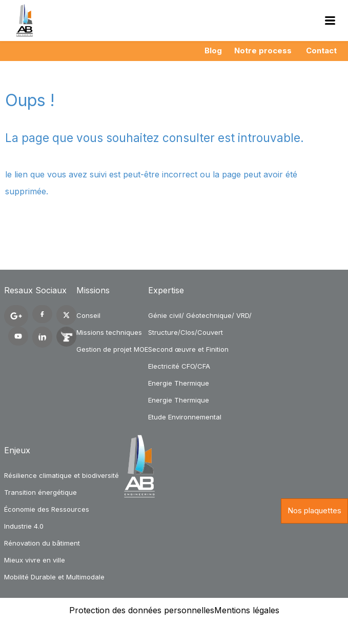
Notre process (263, 50)
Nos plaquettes (314, 510)
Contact (321, 50)
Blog (213, 50)
